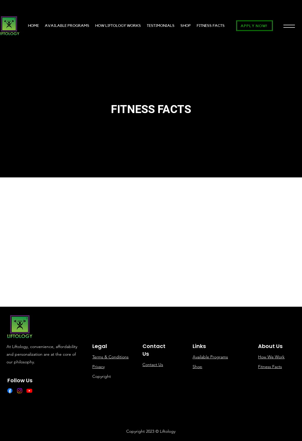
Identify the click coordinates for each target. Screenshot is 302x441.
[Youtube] (29, 390)
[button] (289, 25)
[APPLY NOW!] (254, 25)
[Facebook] (9, 390)
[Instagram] (19, 390)
